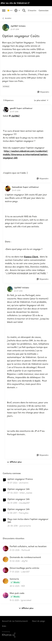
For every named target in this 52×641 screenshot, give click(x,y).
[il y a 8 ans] (12, 502)
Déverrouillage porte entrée (24, 568)
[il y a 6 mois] (14, 571)
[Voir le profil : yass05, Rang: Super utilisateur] (5, 110)
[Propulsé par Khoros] (26, 634)
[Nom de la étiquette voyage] (6, 86)
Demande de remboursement (25, 557)
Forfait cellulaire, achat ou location (28, 546)
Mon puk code (17, 593)
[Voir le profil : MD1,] (5, 581)
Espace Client (31, 256)
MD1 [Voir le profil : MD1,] (23, 586)
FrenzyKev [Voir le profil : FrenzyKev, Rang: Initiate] (24, 513)
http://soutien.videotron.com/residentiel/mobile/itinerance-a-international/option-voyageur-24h (25, 154)
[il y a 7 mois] (14, 600)
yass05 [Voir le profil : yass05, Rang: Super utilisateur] (13, 108)
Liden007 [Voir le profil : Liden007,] (25, 571)
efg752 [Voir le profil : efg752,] (25, 561)
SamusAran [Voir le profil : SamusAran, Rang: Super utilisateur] (17, 187)
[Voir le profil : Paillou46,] (5, 548)
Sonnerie (14, 579)
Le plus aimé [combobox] (41, 100)
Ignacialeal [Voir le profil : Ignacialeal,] (26, 600)
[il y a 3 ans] (12, 492)
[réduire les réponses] (26, 106)
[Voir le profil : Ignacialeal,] (5, 595)
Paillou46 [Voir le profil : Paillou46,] (25, 550)
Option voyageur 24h (18, 489)
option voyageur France (20, 479)
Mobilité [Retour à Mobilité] (6, 18)
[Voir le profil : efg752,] (5, 559)
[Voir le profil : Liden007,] (5, 570)
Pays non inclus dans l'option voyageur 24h (27, 521)
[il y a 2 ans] (12, 482)
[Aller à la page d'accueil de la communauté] (10, 10)
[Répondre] (43, 92)
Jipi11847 (15, 115)
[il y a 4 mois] (14, 550)
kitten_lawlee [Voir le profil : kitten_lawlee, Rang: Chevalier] (26, 493)
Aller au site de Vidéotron (14, 3)
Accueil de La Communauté (15, 621)
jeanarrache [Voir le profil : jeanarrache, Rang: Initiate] (25, 526)
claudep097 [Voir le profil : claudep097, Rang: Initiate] (24, 503)
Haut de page (38, 621)
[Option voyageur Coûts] (14, 111)
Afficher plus (14, 462)
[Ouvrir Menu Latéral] (4, 10)
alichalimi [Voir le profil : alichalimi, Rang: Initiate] (23, 482)
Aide (4, 626)
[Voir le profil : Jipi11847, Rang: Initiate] (5, 27)
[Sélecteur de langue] (17, 10)
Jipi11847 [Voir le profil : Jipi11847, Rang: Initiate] (14, 26)
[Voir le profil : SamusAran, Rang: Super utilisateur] (8, 188)
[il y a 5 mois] (15, 560)
